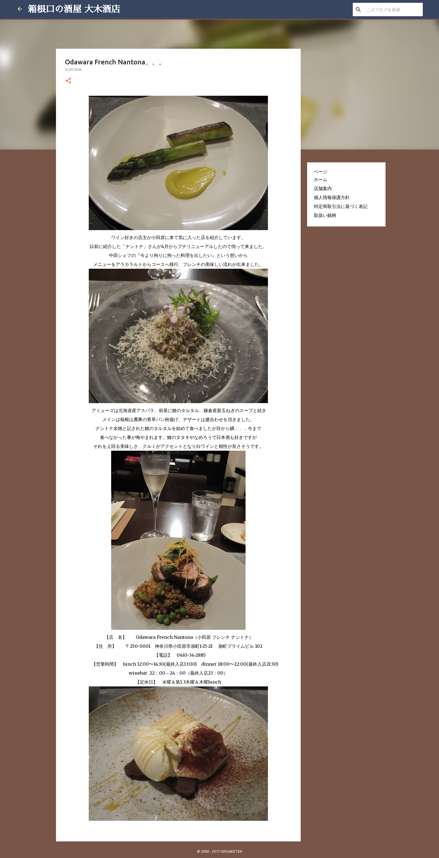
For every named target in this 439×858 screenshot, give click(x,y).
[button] (68, 81)
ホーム (320, 179)
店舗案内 (323, 188)
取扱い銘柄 (325, 215)
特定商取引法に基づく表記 (341, 206)
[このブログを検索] (393, 9)
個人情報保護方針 (332, 197)
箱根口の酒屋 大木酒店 (74, 9)
